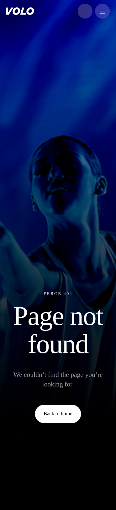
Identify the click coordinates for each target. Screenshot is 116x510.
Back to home (58, 413)
